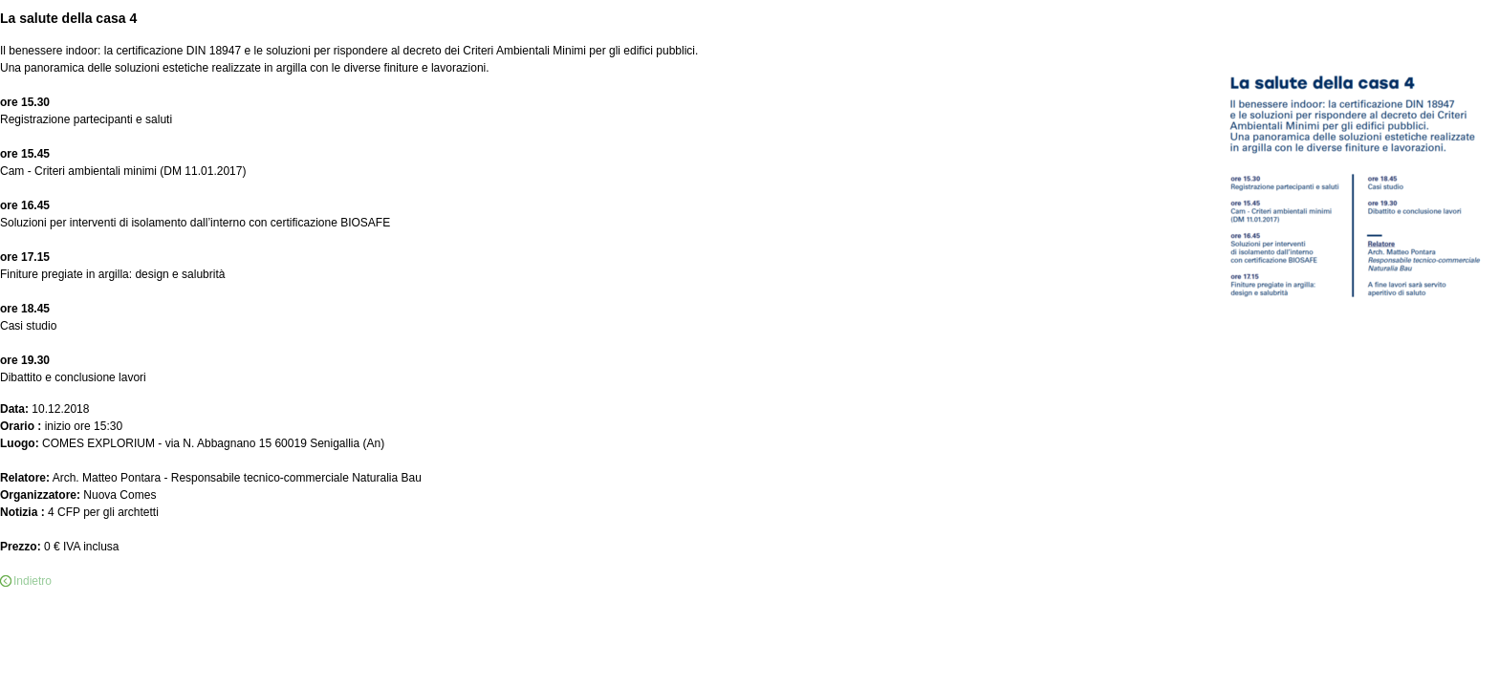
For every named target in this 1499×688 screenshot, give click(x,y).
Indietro (32, 581)
